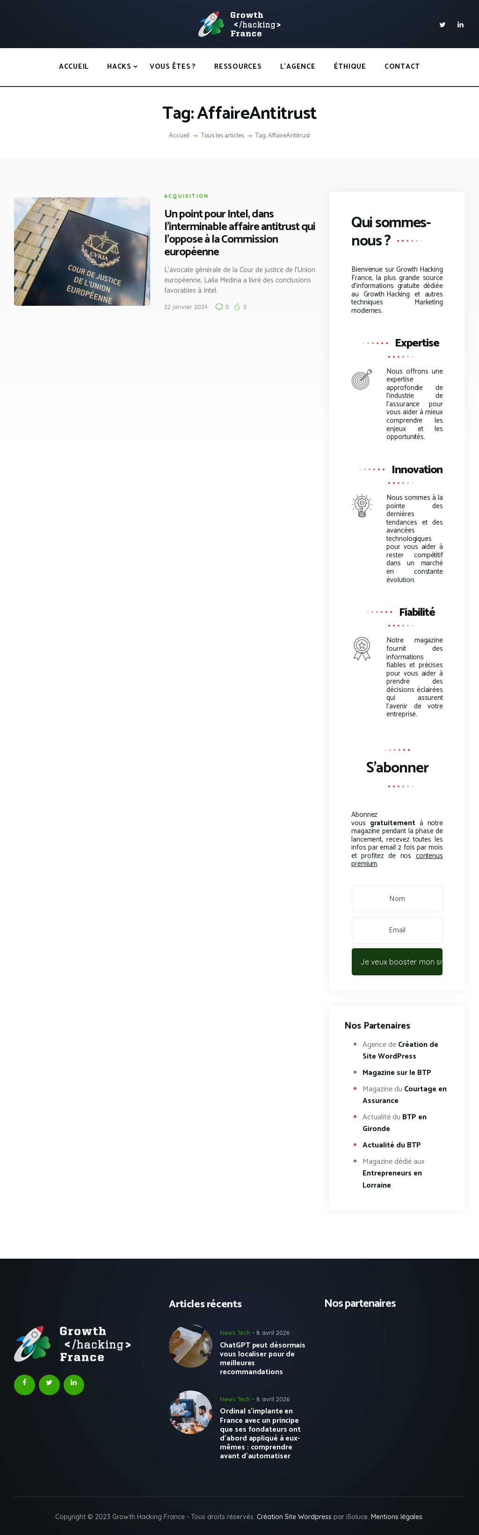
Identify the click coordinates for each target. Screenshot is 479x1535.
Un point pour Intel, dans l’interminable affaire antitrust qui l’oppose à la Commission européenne (229, 233)
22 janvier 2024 (176, 306)
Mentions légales (396, 1517)
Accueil (179, 136)
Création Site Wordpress (294, 1517)
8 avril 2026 (273, 1332)
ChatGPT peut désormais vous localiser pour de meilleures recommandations (262, 1359)
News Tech (235, 1332)
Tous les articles (222, 135)
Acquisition (176, 196)
